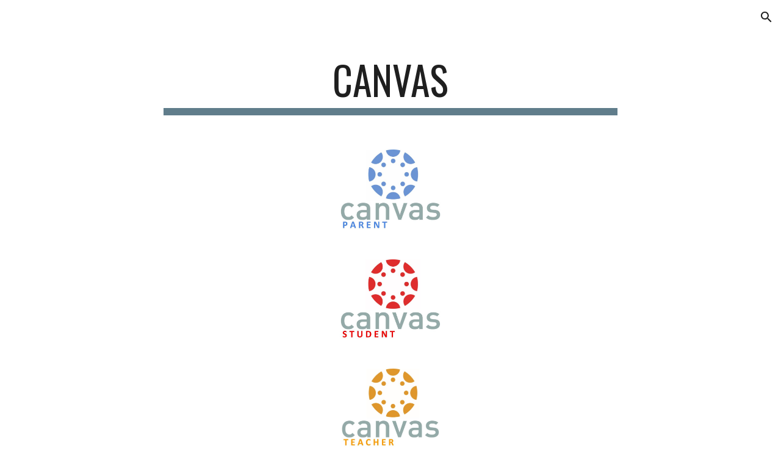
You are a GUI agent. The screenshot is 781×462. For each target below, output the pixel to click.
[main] (390, 85)
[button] (766, 17)
